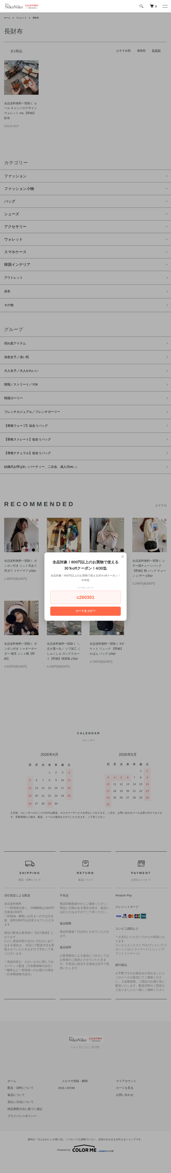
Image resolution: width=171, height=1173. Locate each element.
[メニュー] (165, 6)
